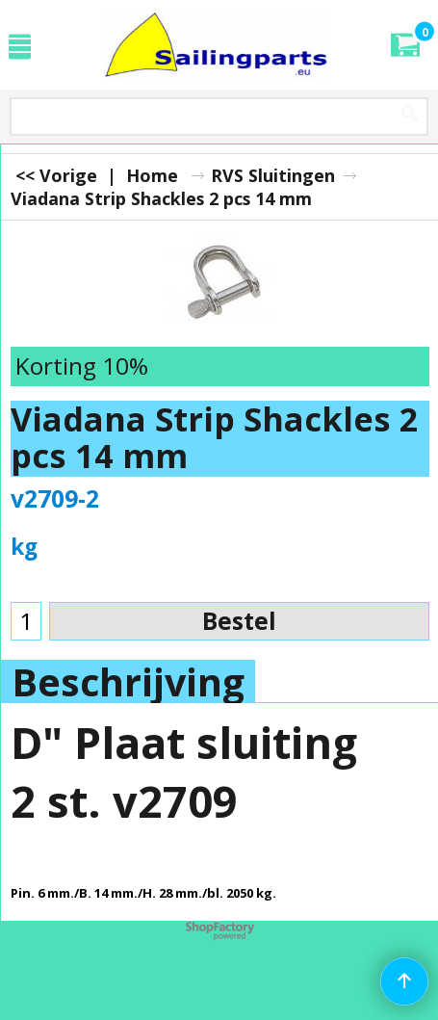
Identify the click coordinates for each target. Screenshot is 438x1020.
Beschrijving (128, 682)
